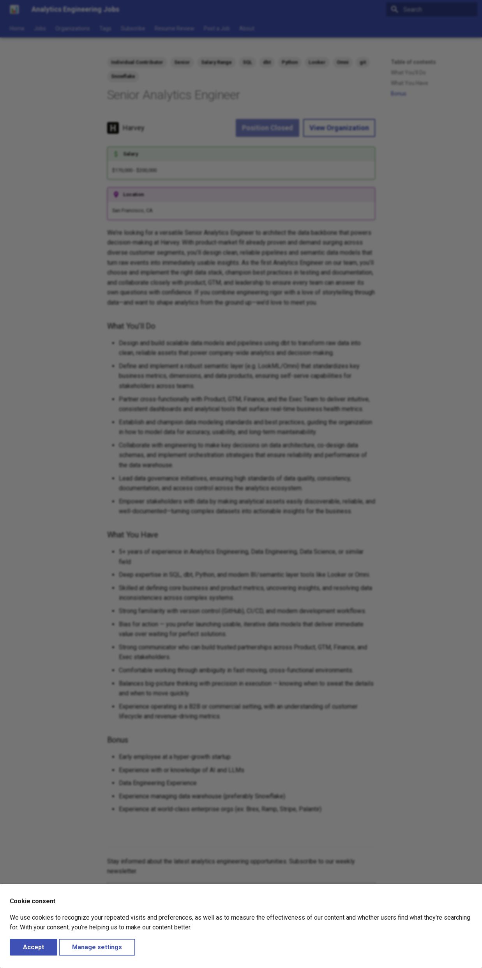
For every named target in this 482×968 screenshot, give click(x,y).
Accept (33, 947)
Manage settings (97, 947)
